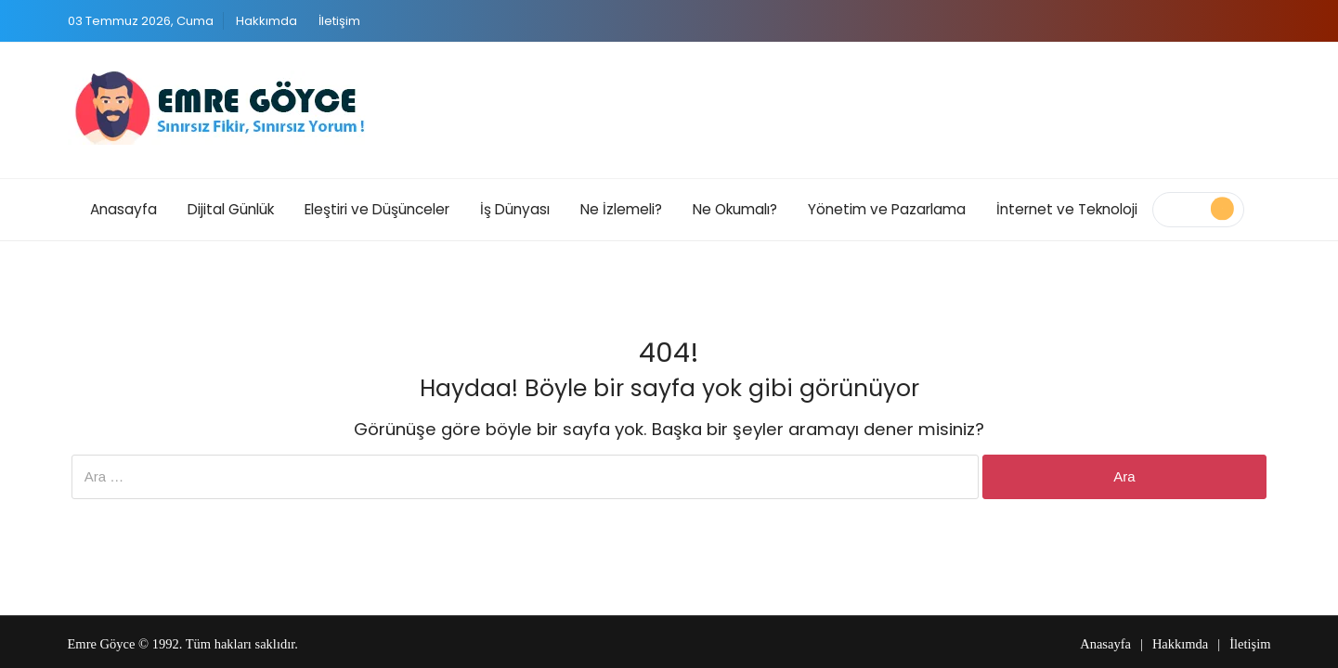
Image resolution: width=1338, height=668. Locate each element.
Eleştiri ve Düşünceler (377, 209)
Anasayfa (123, 209)
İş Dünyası (515, 209)
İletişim (339, 21)
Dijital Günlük (231, 209)
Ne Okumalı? (735, 209)
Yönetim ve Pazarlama (887, 209)
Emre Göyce (102, 643)
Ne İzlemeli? (621, 209)
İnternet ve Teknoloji (1066, 209)
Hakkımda (266, 21)
